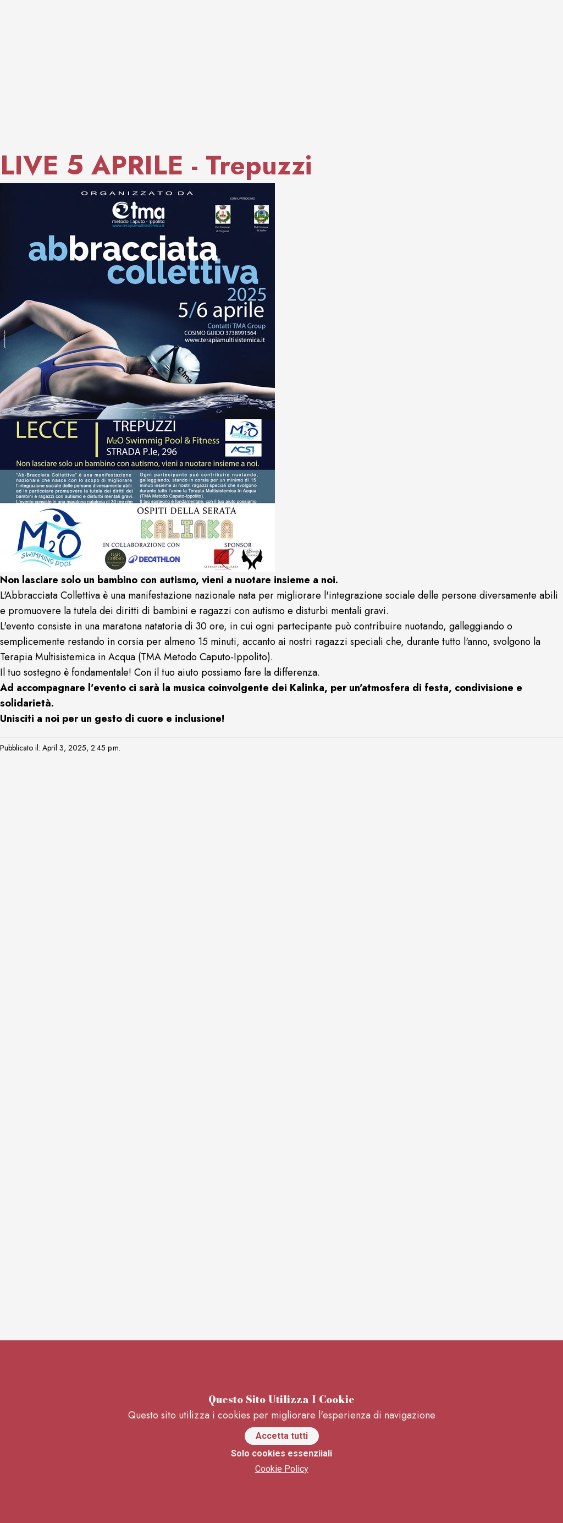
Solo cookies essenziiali (281, 1453)
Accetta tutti (282, 1436)
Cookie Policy (281, 1469)
